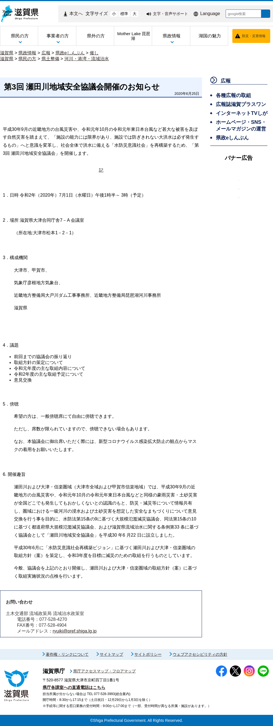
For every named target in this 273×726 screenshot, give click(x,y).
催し (94, 52)
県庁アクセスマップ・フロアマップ (104, 671)
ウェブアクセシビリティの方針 (200, 654)
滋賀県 (6, 52)
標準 (120, 13)
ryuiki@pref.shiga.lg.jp (75, 631)
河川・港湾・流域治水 (86, 58)
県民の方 (27, 58)
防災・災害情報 (253, 36)
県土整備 (50, 58)
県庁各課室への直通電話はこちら (74, 687)
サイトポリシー (148, 654)
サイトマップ (111, 654)
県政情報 (27, 52)
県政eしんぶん (70, 52)
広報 (46, 52)
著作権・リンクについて (67, 654)
